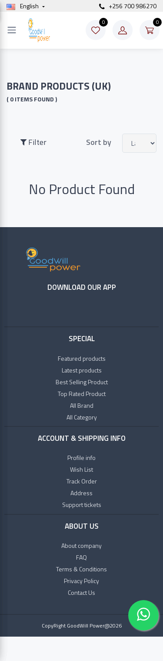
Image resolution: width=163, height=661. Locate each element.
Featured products (82, 358)
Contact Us (81, 592)
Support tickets (81, 504)
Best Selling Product (82, 381)
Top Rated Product (82, 393)
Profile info (81, 457)
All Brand (81, 405)
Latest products (82, 370)
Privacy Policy (81, 580)
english (23, 5)
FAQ (81, 557)
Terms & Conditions (81, 569)
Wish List (81, 469)
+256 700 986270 (127, 5)
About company (81, 545)
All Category (82, 417)
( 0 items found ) (32, 99)
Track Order (82, 481)
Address (81, 492)
